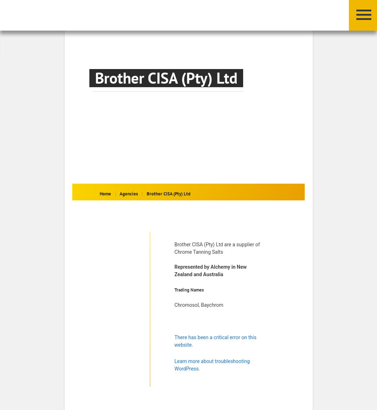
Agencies (129, 194)
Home (105, 194)
